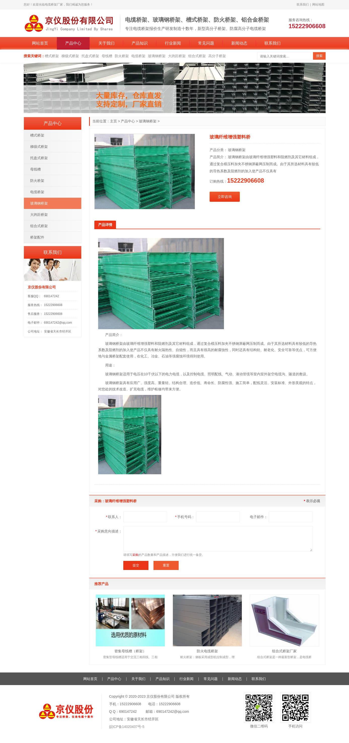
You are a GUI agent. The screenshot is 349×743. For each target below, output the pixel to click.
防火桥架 (122, 56)
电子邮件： (258, 517)
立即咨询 (225, 197)
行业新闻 (173, 43)
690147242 (51, 296)
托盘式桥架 (90, 56)
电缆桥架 (138, 56)
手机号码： (185, 517)
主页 (113, 121)
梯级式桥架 (70, 56)
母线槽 (107, 56)
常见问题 (206, 43)
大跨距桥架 (177, 56)
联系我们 (303, 4)
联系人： (114, 517)
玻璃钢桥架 (157, 56)
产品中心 (73, 43)
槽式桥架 (52, 56)
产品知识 (140, 43)
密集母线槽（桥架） (130, 651)
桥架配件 (37, 237)
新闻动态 (239, 43)
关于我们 (106, 43)
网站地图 (318, 4)
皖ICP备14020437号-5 (126, 727)
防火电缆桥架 (207, 651)
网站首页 (40, 43)
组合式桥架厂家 (284, 651)
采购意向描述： (108, 531)
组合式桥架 (197, 56)
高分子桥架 (217, 56)
